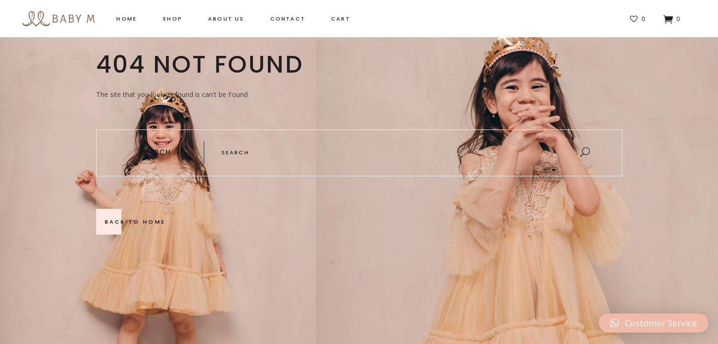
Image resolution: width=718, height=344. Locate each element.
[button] (653, 323)
